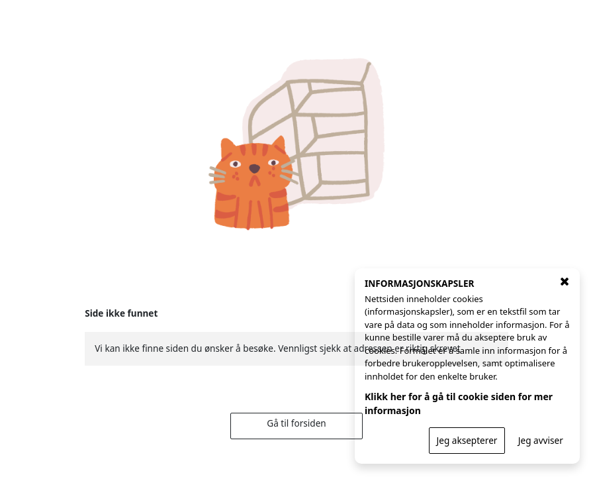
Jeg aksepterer (467, 440)
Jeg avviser (540, 440)
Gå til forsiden (296, 423)
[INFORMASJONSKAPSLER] (467, 366)
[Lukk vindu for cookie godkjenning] (564, 282)
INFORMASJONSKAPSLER (419, 283)
